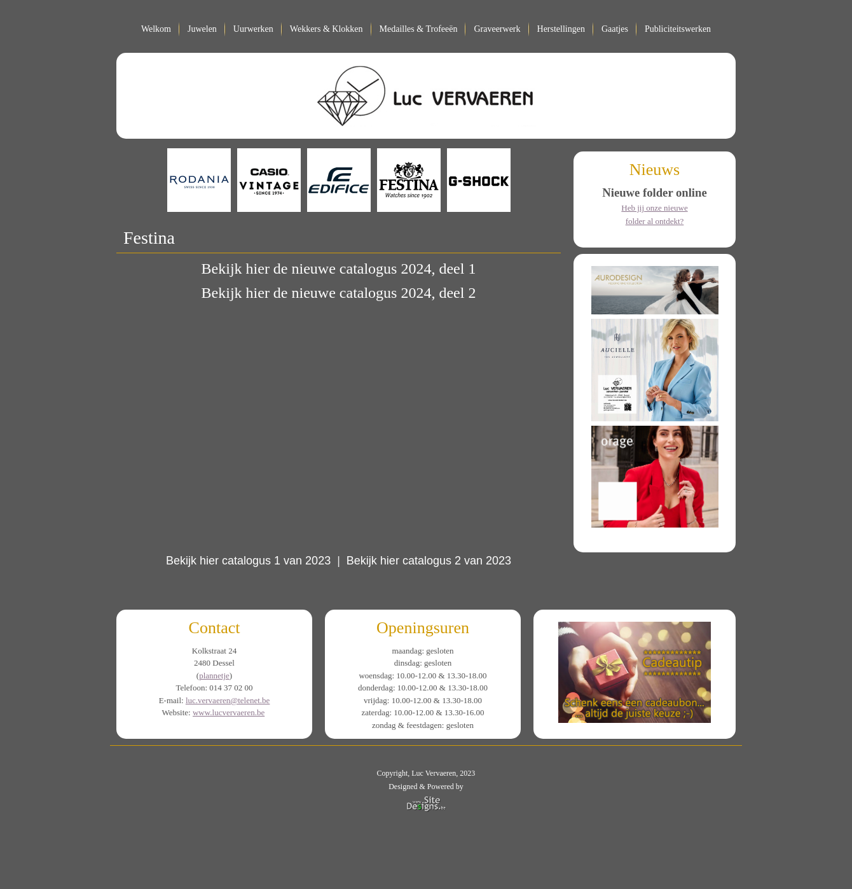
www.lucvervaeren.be (229, 712)
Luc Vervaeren (433, 773)
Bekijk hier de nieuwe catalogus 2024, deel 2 (339, 292)
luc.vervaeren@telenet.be (228, 700)
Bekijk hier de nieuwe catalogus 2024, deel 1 (339, 268)
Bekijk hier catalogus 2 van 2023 (429, 560)
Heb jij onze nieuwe (654, 208)
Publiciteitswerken (678, 29)
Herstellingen (561, 29)
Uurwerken (253, 29)
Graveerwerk (497, 29)
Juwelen (202, 29)
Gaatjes (614, 29)
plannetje (214, 675)
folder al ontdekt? (655, 221)
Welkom (156, 29)
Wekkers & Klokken (326, 29)
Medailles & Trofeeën (419, 29)
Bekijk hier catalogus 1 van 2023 (250, 560)
